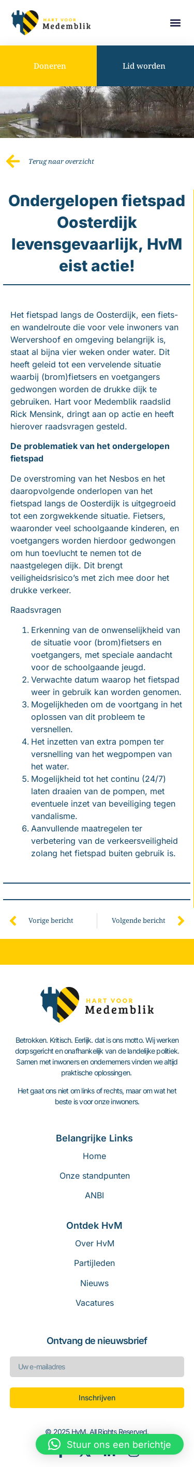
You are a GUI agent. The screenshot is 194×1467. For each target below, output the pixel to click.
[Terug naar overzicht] (13, 161)
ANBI (94, 1195)
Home (94, 1156)
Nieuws (94, 1283)
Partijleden (94, 1263)
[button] (175, 23)
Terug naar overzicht (61, 161)
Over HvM (94, 1243)
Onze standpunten (94, 1175)
